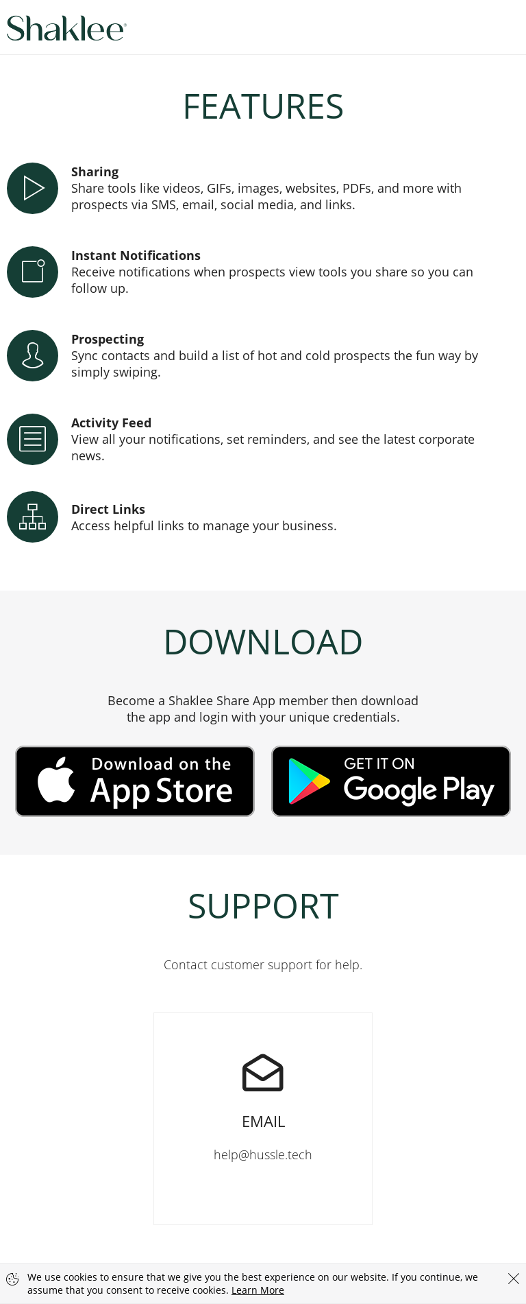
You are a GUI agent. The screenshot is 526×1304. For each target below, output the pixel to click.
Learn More (257, 1289)
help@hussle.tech (263, 1088)
